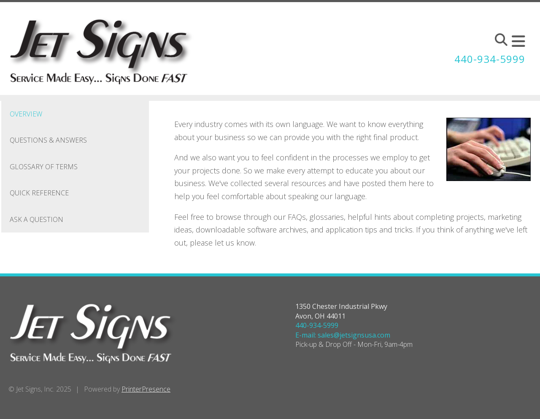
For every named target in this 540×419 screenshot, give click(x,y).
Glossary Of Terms (44, 166)
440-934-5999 (489, 59)
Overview (26, 114)
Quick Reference (39, 192)
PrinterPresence (146, 389)
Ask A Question (36, 219)
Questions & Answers (48, 140)
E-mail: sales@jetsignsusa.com (342, 335)
